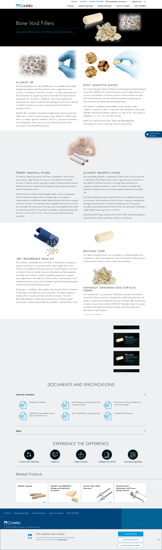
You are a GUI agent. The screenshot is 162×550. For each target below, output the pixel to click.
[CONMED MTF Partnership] (123, 416)
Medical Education (39, 513)
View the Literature (25, 395)
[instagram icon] (142, 524)
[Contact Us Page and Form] (55, 456)
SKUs (18, 431)
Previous (126, 323)
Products (7, 513)
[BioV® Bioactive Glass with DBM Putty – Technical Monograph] (123, 405)
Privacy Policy (62, 539)
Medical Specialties (21, 513)
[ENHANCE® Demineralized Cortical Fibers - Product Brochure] (38, 416)
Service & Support (56, 513)
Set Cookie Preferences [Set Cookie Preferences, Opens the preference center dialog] (130, 540)
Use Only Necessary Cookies (130, 545)
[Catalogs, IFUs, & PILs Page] (107, 456)
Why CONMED (73, 513)
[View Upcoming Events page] (133, 456)
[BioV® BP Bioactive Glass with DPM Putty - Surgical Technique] (81, 405)
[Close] (158, 539)
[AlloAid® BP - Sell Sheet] (38, 405)
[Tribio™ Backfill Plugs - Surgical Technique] (81, 416)
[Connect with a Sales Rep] (29, 456)
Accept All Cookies (130, 534)
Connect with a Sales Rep (153, 134)
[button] (117, 1)
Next (126, 374)
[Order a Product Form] (81, 456)
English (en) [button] (135, 2)
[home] (24, 5)
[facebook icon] (142, 515)
